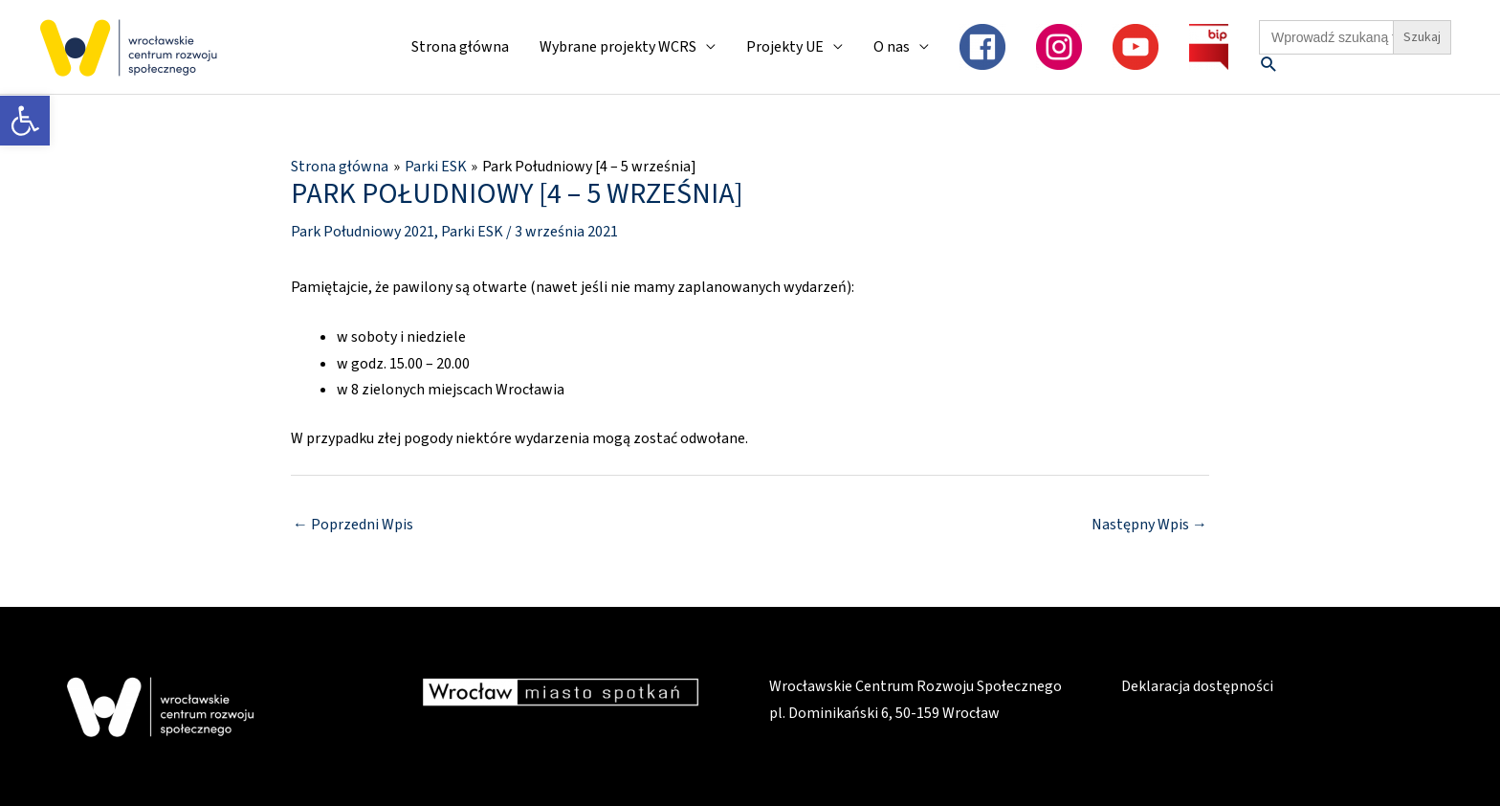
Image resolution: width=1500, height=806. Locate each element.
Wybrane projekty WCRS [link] (618, 46)
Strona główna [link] (460, 46)
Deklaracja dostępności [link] (1197, 686)
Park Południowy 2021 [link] (362, 231)
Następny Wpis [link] (1149, 524)
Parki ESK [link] (472, 231)
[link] (25, 121)
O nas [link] (891, 46)
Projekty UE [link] (785, 46)
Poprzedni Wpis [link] (353, 524)
